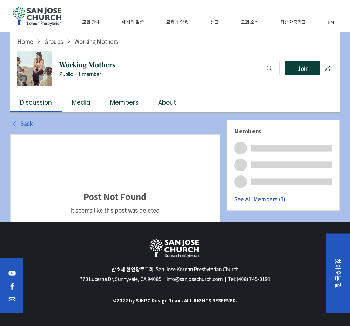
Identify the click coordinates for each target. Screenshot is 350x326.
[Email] (12, 299)
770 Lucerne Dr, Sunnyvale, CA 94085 (120, 278)
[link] (36, 102)
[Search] (269, 68)
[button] (91, 22)
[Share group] (328, 68)
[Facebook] (12, 286)
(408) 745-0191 (253, 278)
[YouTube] (12, 273)
